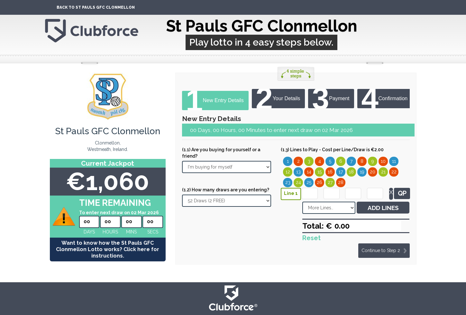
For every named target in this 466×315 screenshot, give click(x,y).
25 (308, 182)
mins (131, 231)
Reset (311, 238)
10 (383, 161)
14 (309, 171)
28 (340, 182)
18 (351, 171)
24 (298, 182)
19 (362, 171)
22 (394, 171)
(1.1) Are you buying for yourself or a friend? (221, 153)
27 (330, 182)
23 (287, 182)
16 (330, 171)
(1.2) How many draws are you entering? (225, 189)
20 (372, 171)
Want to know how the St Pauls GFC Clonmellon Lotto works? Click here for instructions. (107, 249)
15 (319, 171)
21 (383, 171)
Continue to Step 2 (380, 250)
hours (110, 231)
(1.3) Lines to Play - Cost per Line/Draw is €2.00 (332, 149)
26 (319, 182)
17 (341, 171)
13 (298, 171)
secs (152, 231)
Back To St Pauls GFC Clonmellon (96, 7)
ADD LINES (383, 207)
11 (394, 161)
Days (89, 231)
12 (288, 171)
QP (402, 193)
